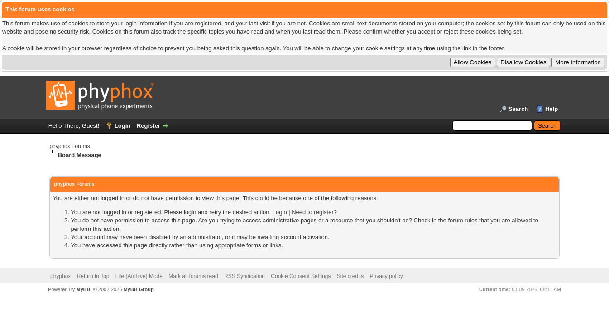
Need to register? (314, 212)
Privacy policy (386, 276)
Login (122, 125)
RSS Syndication (244, 276)
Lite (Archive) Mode (139, 276)
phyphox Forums (69, 146)
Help (551, 108)
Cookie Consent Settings (301, 276)
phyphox (60, 276)
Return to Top (93, 276)
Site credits (350, 276)
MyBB (83, 289)
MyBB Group (138, 289)
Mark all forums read (193, 276)
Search (518, 108)
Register (148, 125)
